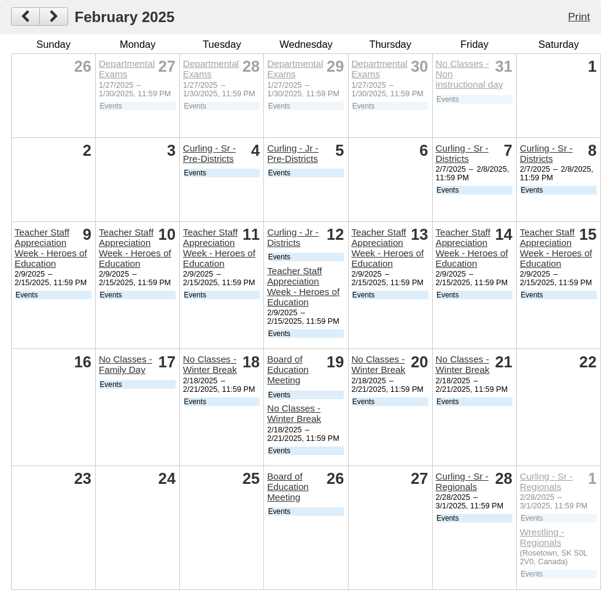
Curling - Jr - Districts (293, 237)
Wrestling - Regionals (542, 537)
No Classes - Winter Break (210, 364)
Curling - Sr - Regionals (462, 481)
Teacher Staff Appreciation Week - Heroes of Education (51, 248)
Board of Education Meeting (288, 369)
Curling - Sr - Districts (462, 153)
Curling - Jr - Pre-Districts (293, 153)
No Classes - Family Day (125, 364)
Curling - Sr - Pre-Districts (209, 153)
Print (579, 16)
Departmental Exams (127, 68)
